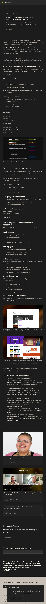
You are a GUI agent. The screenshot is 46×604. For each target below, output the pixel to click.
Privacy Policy (27, 593)
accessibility (38, 48)
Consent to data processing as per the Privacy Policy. (18, 548)
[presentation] (13, 543)
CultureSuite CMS (11, 48)
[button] (43, 2)
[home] (7, 2)
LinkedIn (7, 601)
